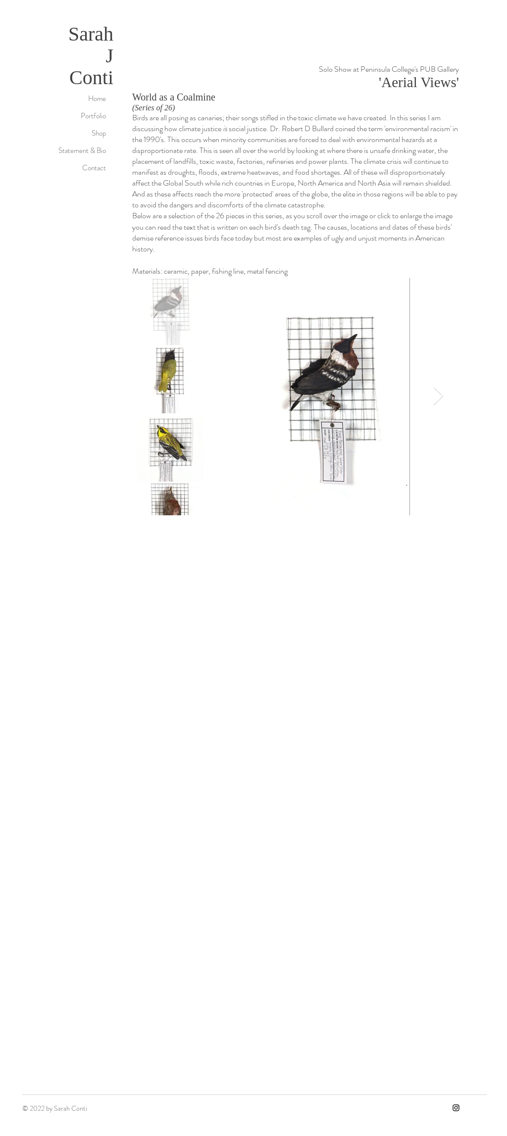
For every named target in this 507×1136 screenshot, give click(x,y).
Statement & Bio (82, 150)
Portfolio (93, 115)
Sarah (90, 34)
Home (97, 98)
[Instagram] (456, 1107)
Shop (99, 133)
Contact (94, 167)
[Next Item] (438, 396)
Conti (91, 77)
